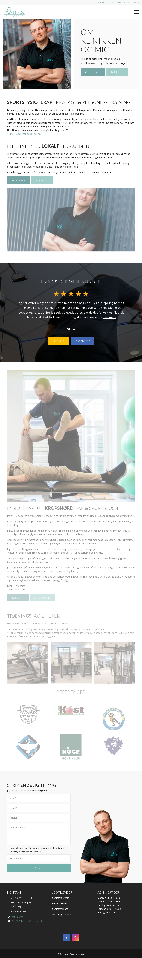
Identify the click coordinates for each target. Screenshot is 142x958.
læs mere (109, 317)
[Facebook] (82, 341)
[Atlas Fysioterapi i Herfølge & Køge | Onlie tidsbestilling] (15, 12)
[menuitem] (103, 2)
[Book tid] (117, 72)
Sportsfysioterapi (61, 897)
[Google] (58, 341)
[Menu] (134, 12)
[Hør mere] (18, 180)
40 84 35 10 (103, 2)
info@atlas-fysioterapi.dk (125, 2)
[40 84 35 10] (93, 72)
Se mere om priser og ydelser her (24, 133)
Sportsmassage (60, 908)
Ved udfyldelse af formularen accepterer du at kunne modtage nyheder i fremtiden (37, 850)
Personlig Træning (61, 914)
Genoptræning (59, 903)
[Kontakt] (18, 597)
